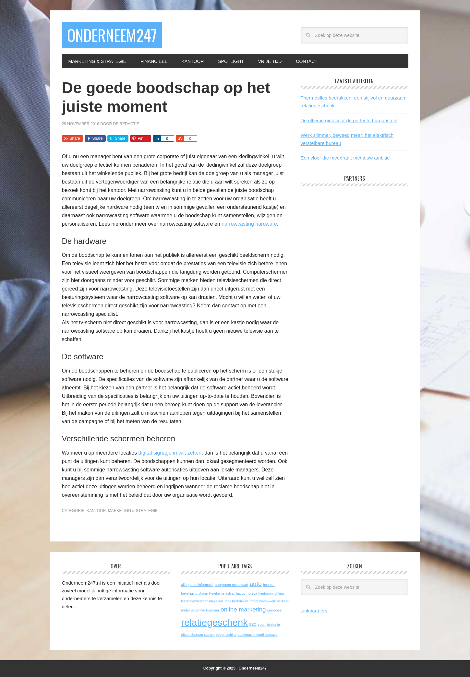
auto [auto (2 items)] (255, 583)
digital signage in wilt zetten (169, 453)
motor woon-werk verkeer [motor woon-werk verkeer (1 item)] (268, 601)
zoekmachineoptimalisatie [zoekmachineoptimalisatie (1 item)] (257, 634)
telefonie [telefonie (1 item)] (273, 624)
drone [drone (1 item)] (203, 593)
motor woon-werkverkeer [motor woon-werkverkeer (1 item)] (200, 610)
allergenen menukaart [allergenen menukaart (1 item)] (231, 585)
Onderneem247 (112, 34)
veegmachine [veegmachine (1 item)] (226, 634)
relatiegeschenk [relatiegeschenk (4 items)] (214, 622)
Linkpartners (314, 610)
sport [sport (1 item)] (262, 624)
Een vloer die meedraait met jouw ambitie (345, 157)
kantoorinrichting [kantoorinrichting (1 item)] (271, 593)
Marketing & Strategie (133, 510)
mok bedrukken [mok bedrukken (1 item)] (236, 601)
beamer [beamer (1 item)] (269, 585)
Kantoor (96, 510)
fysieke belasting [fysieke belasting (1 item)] (222, 593)
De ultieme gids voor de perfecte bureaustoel (349, 120)
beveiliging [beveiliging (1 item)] (189, 593)
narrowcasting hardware (249, 224)
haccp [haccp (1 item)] (240, 593)
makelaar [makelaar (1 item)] (216, 601)
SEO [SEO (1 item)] (253, 624)
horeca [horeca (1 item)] (252, 593)
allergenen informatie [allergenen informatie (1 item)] (197, 585)
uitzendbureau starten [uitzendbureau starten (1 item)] (198, 634)
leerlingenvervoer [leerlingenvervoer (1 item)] (194, 601)
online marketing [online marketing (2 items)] (243, 609)
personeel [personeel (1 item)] (275, 610)
